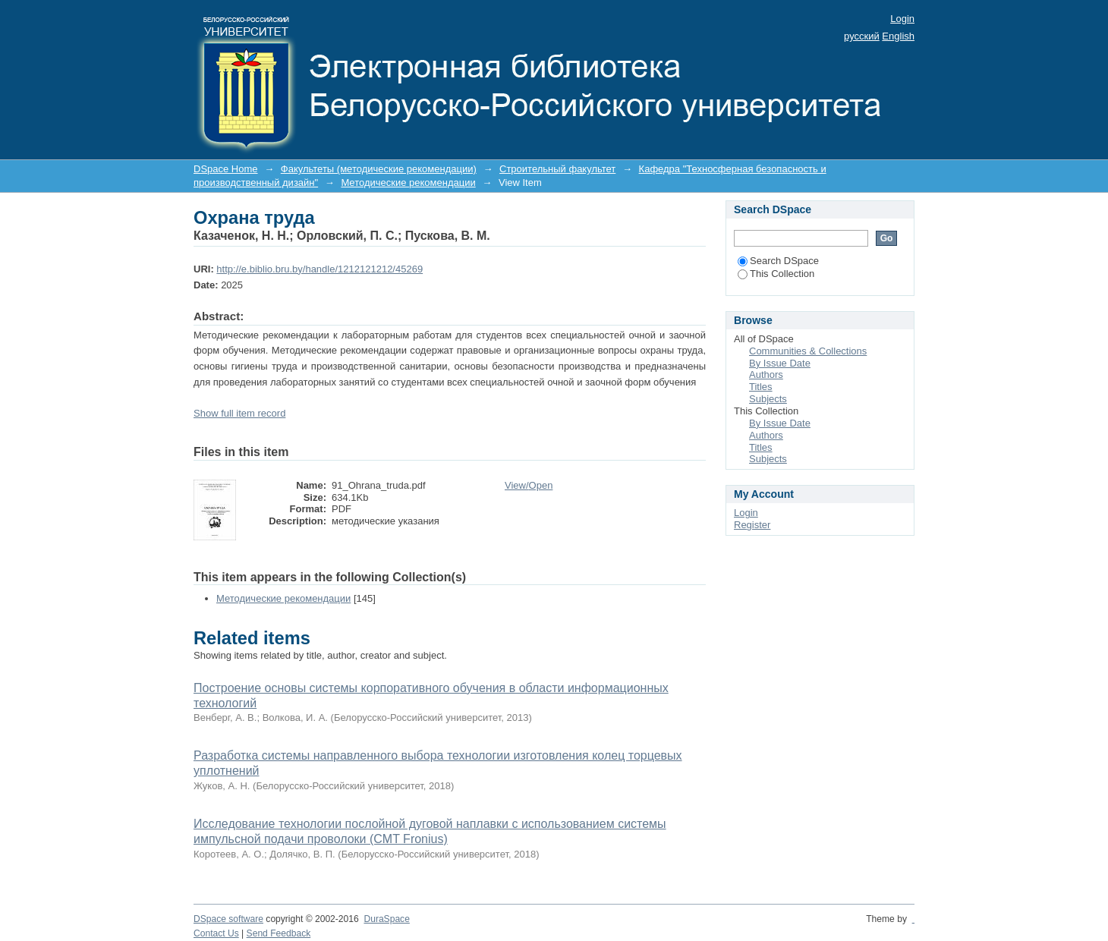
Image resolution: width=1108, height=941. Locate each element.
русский (862, 36)
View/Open (528, 485)
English (898, 36)
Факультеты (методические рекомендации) (379, 169)
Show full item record (239, 413)
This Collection (776, 273)
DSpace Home (226, 169)
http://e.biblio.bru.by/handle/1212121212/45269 (319, 269)
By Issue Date (780, 363)
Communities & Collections (808, 351)
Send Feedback (279, 933)
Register (752, 524)
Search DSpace (778, 260)
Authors (766, 374)
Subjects (768, 398)
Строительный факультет (557, 169)
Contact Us (216, 933)
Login (902, 18)
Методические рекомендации (408, 182)
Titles (761, 386)
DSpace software (228, 919)
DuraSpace (386, 919)
